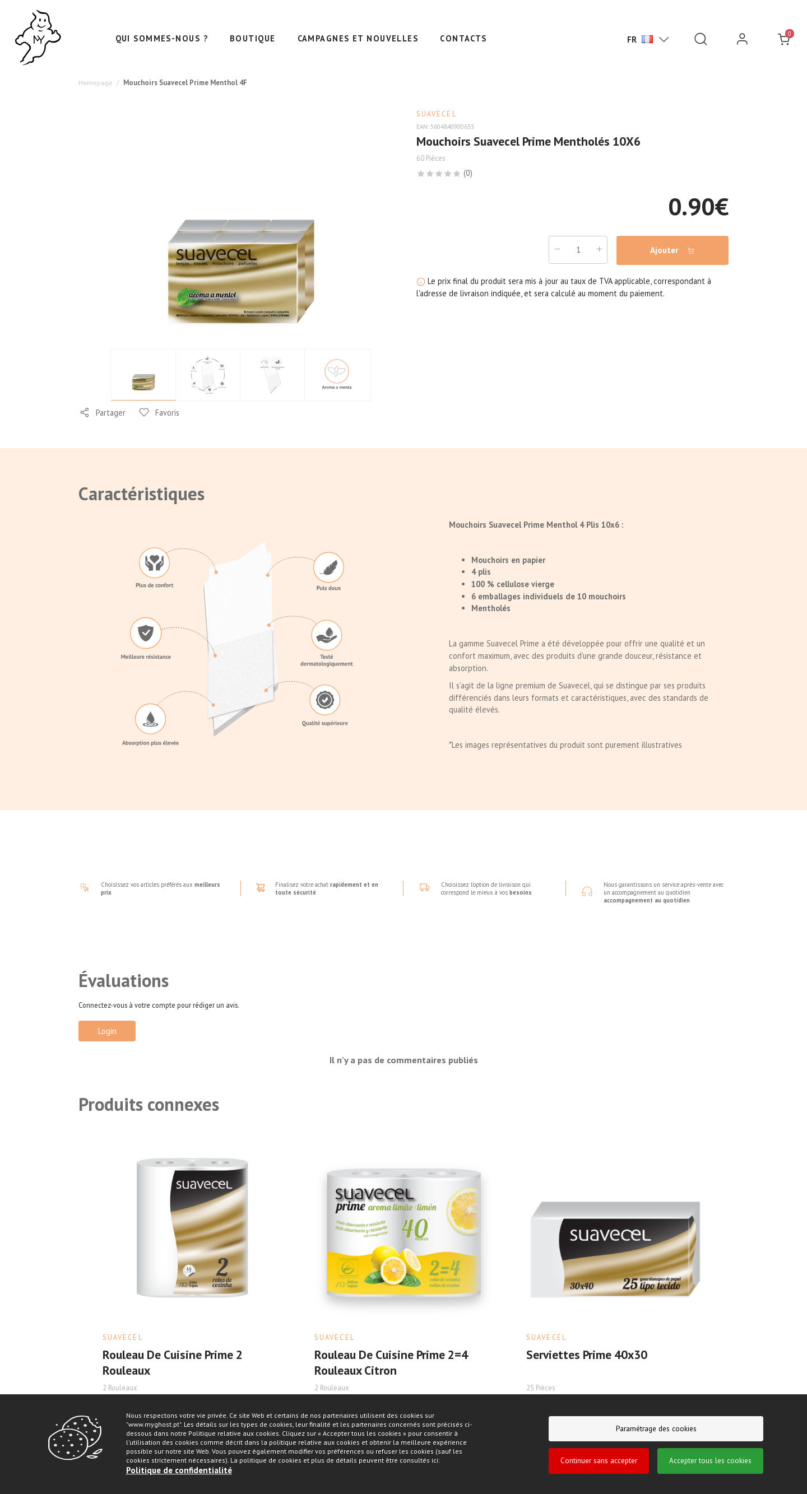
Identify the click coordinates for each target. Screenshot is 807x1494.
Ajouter (673, 249)
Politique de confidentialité (177, 1470)
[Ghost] (38, 38)
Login (107, 1030)
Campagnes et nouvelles (358, 38)
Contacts (463, 38)
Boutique (253, 38)
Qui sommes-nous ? (161, 38)
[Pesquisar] (701, 39)
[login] (742, 39)
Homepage (95, 81)
